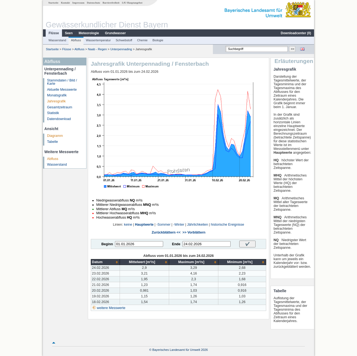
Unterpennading (121, 49)
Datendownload (59, 119)
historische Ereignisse (227, 224)
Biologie (158, 40)
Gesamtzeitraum (59, 107)
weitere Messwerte (111, 308)
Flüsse (54, 33)
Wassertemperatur (98, 40)
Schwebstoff (124, 40)
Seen (69, 33)
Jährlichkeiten (197, 224)
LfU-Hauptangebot (132, 2)
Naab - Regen (97, 49)
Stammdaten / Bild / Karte (62, 82)
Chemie (142, 40)
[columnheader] (105, 262)
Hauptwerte (144, 224)
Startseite (53, 2)
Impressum (78, 2)
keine (128, 224)
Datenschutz (93, 2)
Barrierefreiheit (111, 2)
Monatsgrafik (57, 95)
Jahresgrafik (56, 101)
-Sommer (163, 224)
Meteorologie (89, 33)
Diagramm (55, 136)
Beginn (107, 244)
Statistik (53, 113)
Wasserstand (57, 40)
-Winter (178, 224)
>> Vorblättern (193, 232)
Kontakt (65, 2)
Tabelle (52, 142)
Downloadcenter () (296, 33)
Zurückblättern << (166, 232)
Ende (176, 244)
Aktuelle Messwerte (62, 90)
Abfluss (76, 40)
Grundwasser (115, 33)
